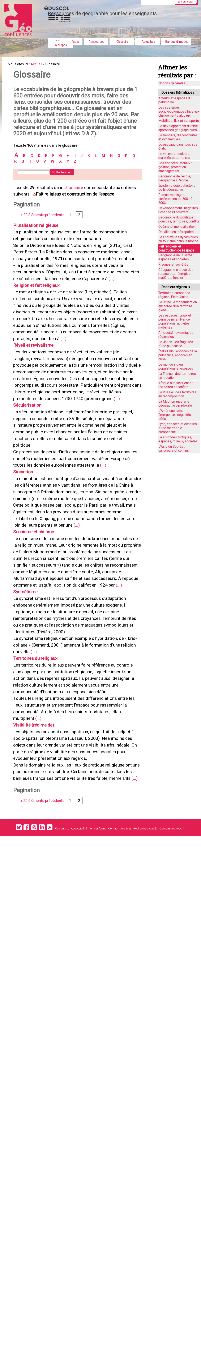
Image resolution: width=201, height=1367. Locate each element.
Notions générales (171, 83)
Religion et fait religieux (40, 335)
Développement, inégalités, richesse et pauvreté (178, 210)
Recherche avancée (145, 999)
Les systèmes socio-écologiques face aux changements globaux (178, 111)
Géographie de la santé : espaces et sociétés (176, 257)
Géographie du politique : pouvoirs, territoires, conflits (179, 219)
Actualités (148, 41)
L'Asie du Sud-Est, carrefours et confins (173, 449)
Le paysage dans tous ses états (177, 146)
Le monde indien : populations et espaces (175, 366)
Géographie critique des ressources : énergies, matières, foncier (175, 274)
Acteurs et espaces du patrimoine (175, 100)
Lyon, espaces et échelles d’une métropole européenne (177, 428)
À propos (61, 45)
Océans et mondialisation (177, 227)
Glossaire (122, 41)
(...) (85, 328)
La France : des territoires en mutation (177, 376)
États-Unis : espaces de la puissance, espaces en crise (177, 355)
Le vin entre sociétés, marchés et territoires (174, 156)
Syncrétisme (28, 713)
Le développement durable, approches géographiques (178, 128)
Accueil (40, 64)
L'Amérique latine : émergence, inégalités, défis (175, 415)
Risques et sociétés (173, 264)
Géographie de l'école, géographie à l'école (174, 178)
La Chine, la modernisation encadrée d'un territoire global (177, 306)
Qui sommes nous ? (171, 999)
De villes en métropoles (176, 232)
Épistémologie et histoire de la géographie (177, 188)
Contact (113, 999)
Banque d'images (176, 41)
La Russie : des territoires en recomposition (177, 394)
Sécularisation (30, 480)
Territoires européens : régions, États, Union (175, 295)
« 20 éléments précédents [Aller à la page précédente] (44, 244)
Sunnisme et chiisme (37, 633)
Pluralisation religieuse (39, 255)
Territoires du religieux (39, 793)
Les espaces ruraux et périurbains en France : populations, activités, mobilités (174, 321)
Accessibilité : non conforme (88, 999)
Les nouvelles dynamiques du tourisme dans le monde (178, 239)
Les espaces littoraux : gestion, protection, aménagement (175, 167)
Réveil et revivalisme (36, 408)
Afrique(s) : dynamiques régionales (175, 335)
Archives (125, 999)
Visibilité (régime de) (37, 873)
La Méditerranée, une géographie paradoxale (175, 403)
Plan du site (62, 999)
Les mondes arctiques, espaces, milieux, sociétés (178, 439)
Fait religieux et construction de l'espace (176, 248)
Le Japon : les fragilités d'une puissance (175, 344)
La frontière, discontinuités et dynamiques (178, 137)
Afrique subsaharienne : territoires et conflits (175, 385)
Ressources (96, 41)
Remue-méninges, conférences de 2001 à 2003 (175, 199)
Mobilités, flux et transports (178, 121)
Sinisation (25, 560)
